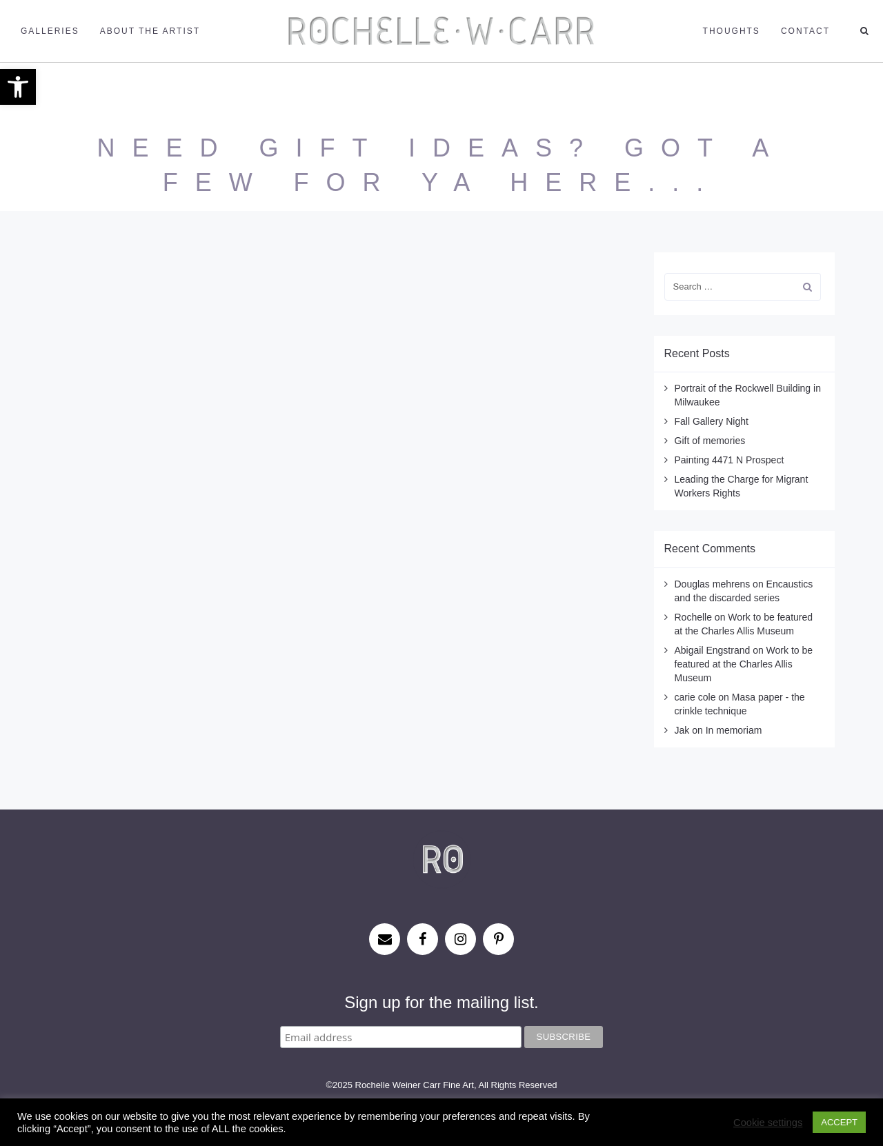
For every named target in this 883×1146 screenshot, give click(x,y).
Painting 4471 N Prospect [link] (729, 459)
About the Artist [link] (150, 31)
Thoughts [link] (731, 31)
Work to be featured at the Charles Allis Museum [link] (744, 664)
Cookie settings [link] (767, 1122)
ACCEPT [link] (839, 1122)
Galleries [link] (50, 31)
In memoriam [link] (734, 730)
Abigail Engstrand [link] (713, 650)
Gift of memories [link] (710, 440)
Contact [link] (805, 31)
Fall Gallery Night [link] (711, 421)
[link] (18, 87)
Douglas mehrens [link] (713, 584)
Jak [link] (682, 730)
